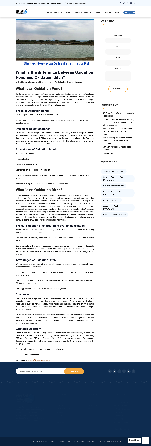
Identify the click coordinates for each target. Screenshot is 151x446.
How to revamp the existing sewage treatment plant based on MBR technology (117, 140)
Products (68, 13)
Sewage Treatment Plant (113, 171)
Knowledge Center (83, 13)
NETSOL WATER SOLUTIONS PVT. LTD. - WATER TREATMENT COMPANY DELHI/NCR (73, 441)
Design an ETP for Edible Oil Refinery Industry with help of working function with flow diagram (118, 122)
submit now (118, 89)
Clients (97, 13)
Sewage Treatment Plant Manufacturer (113, 178)
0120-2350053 (31, 3)
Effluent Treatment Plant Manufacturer (113, 193)
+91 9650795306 (55, 3)
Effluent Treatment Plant (113, 186)
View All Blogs (108, 153)
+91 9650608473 (43, 3)
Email (118, 58)
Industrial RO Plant (111, 200)
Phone (118, 46)
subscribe (74, 371)
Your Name (118, 35)
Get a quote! (129, 13)
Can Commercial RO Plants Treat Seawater (117, 148)
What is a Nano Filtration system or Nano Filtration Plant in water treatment (117, 131)
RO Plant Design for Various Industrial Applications (118, 114)
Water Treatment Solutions (114, 215)
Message (118, 69)
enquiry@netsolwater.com (76, 3)
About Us (58, 13)
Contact (117, 13)
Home (49, 13)
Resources (107, 13)
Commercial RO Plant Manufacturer (112, 207)
